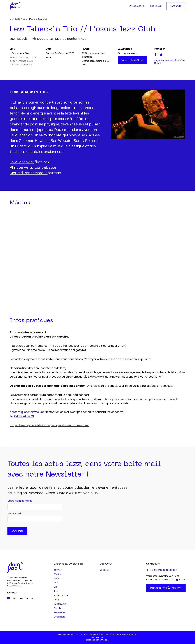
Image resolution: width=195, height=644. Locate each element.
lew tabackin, (20, 38)
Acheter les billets (132, 60)
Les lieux (104, 570)
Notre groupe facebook (161, 570)
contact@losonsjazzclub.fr (28, 412)
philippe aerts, (42, 38)
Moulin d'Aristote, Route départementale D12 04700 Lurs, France (23, 61)
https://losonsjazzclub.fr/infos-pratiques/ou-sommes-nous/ (49, 425)
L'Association (137, 6)
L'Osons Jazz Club (38, 19)
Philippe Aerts (22, 167)
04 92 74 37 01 (24, 416)
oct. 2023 (15, 19)
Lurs (25, 19)
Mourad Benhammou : (29, 173)
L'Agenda (175, 6)
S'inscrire (17, 531)
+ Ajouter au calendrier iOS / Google (169, 61)
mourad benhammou (71, 38)
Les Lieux (156, 6)
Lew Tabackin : (22, 162)
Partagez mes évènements (166, 588)
